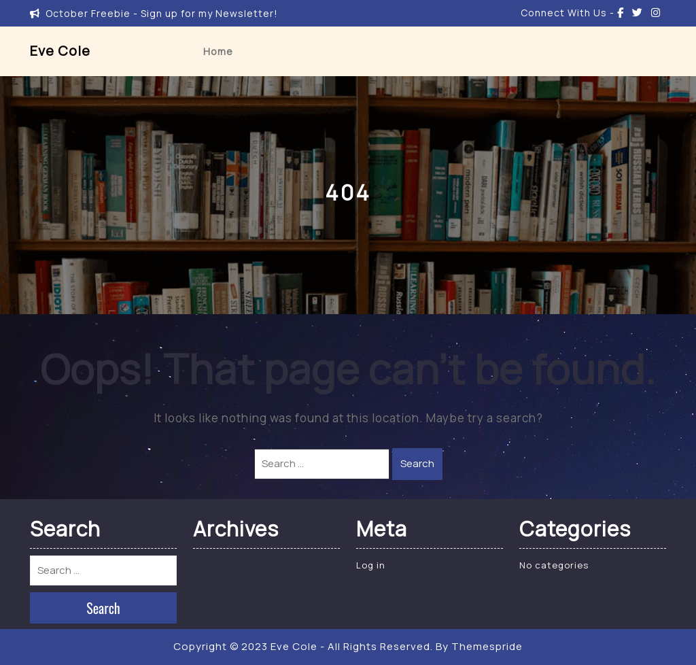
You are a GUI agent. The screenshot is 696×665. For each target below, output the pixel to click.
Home (218, 51)
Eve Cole (60, 50)
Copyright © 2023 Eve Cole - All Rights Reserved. (303, 646)
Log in (370, 565)
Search (417, 463)
